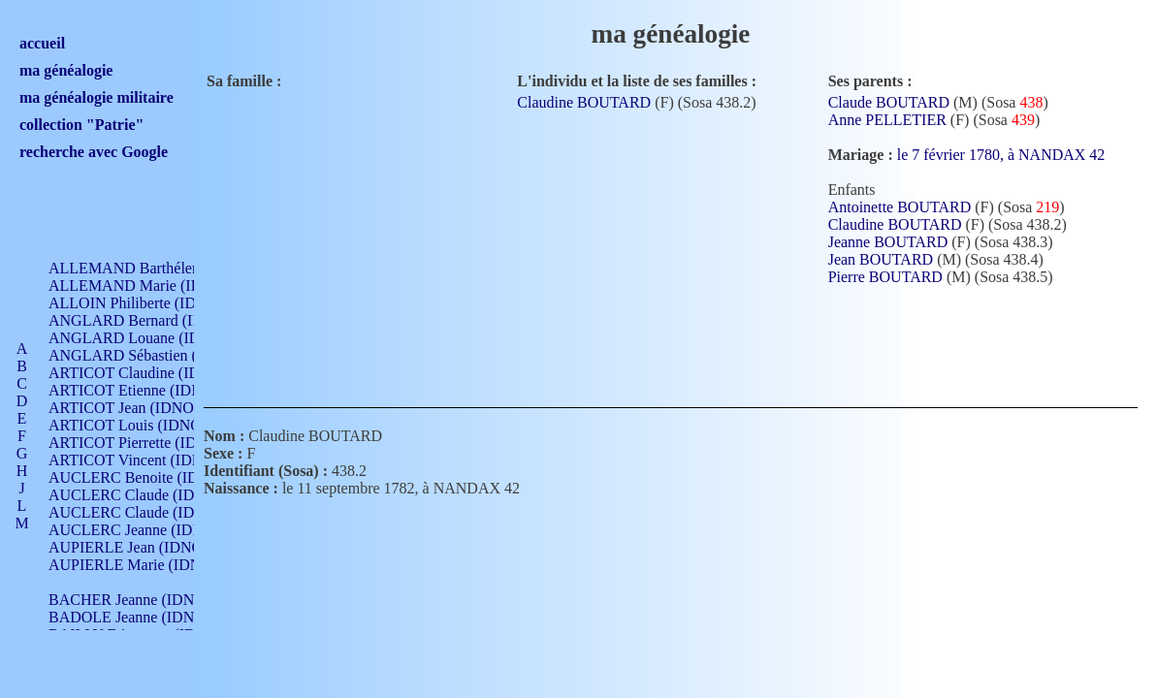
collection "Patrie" (81, 124)
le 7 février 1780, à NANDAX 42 (1013, 154)
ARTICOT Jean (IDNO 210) (137, 407)
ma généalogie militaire (96, 97)
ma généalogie (65, 70)
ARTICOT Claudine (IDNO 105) (151, 373)
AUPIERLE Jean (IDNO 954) (141, 547)
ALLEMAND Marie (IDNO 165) (152, 285)
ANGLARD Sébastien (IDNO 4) (150, 355)
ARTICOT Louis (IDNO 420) (141, 425)
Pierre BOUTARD (885, 277)
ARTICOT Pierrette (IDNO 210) (149, 442)
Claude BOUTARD (888, 102)
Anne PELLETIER (887, 119)
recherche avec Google (93, 151)
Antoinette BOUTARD (900, 207)
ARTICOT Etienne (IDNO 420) (147, 390)
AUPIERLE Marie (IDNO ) (134, 564)
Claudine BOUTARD (584, 102)
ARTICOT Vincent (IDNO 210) (147, 460)
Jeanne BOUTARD (888, 242)
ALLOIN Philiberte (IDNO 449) (149, 303)
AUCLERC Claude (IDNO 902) (148, 495)
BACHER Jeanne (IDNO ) (131, 599)
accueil (42, 43)
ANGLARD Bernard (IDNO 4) (145, 320)
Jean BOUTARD (880, 259)
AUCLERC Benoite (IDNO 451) (150, 477)
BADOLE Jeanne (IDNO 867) (143, 617)
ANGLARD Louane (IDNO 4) (144, 338)
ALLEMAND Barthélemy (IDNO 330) (170, 268)
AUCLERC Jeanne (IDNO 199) (147, 530)
